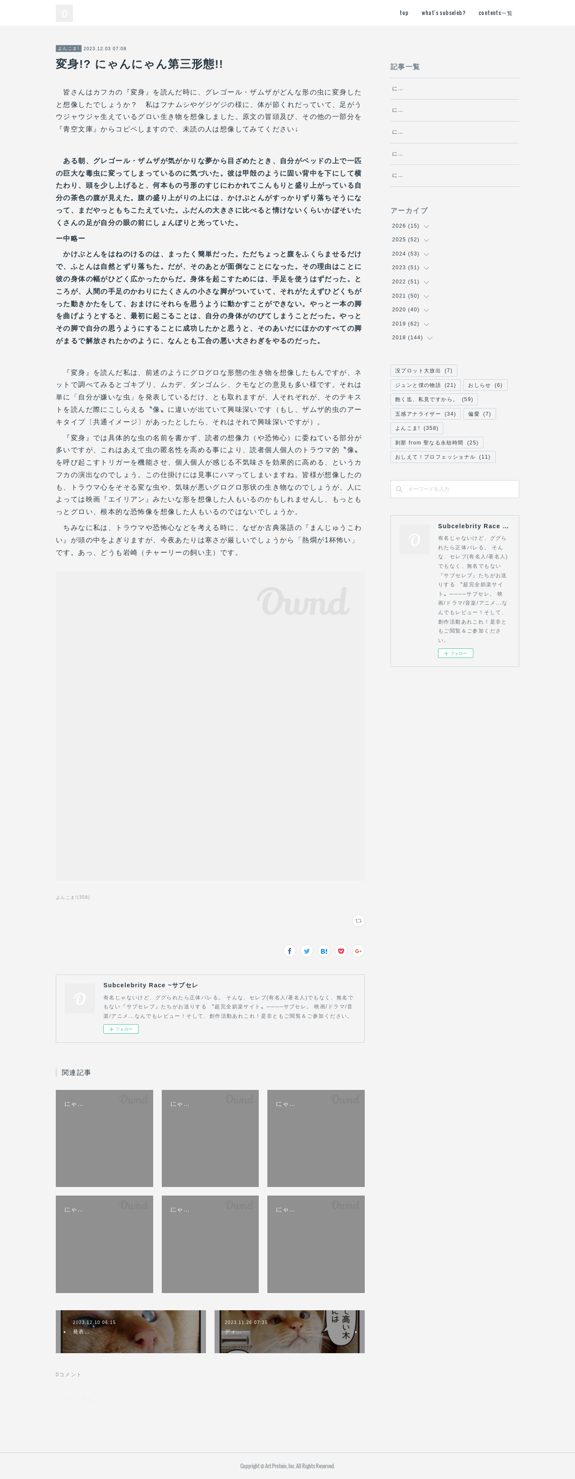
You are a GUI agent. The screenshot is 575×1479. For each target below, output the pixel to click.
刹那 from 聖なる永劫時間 (437, 489)
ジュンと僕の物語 (425, 431)
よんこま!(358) (73, 897)
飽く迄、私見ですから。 (434, 446)
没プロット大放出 (424, 417)
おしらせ (485, 431)
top (404, 12)
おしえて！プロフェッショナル (443, 503)
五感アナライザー (425, 460)
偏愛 (479, 460)
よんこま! (68, 48)
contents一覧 (496, 12)
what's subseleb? (444, 12)
